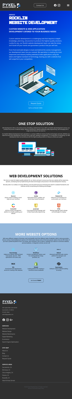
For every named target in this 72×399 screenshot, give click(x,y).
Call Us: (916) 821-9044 (35, 108)
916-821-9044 (5, 312)
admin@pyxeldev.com (7, 314)
